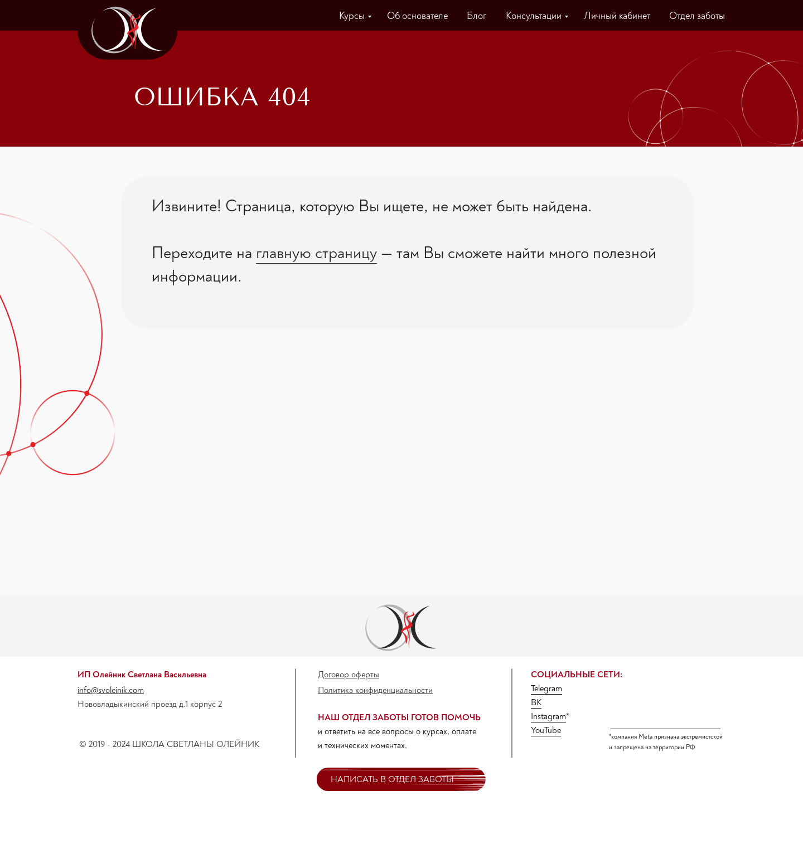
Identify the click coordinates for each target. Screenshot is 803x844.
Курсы (352, 15)
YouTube (546, 730)
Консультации (534, 15)
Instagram (548, 716)
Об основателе (417, 15)
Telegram (546, 688)
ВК (536, 702)
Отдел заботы (697, 15)
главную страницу (316, 252)
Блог (477, 15)
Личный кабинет (617, 15)
